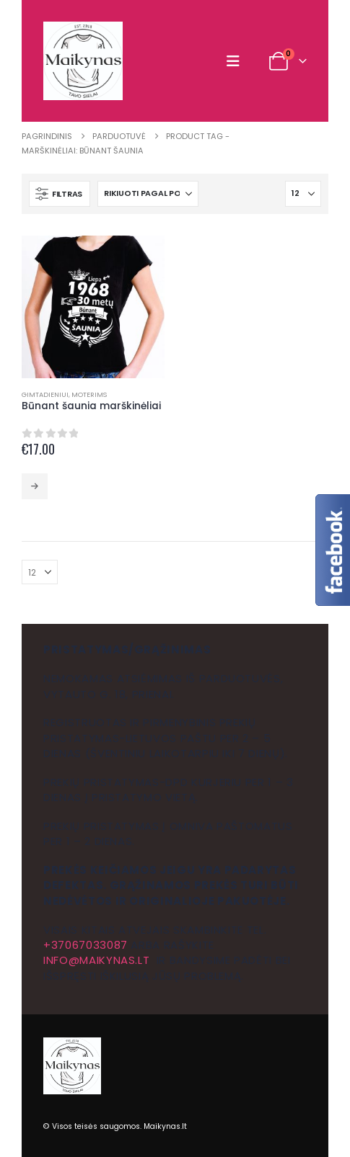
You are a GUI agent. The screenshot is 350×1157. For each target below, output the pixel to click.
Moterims (89, 394)
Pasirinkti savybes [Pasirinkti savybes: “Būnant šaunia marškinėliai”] (35, 486)
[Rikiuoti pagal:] (147, 194)
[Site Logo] (83, 61)
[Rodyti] (303, 194)
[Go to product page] (93, 307)
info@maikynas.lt (96, 960)
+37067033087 (85, 944)
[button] (236, 61)
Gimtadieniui (45, 394)
